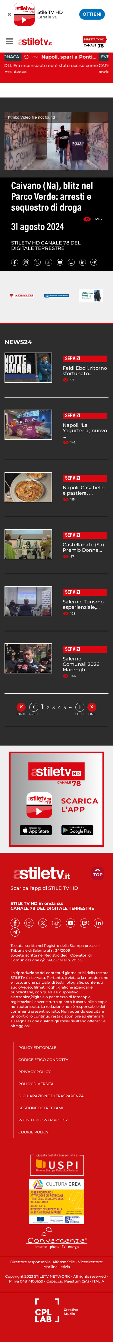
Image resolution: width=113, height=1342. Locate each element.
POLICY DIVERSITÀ (36, 1084)
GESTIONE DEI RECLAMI (40, 1108)
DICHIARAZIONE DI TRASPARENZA (51, 1096)
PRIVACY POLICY (34, 1071)
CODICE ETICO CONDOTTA (43, 1059)
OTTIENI (92, 14)
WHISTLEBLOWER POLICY (43, 1120)
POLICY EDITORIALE (37, 1047)
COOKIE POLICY (33, 1132)
